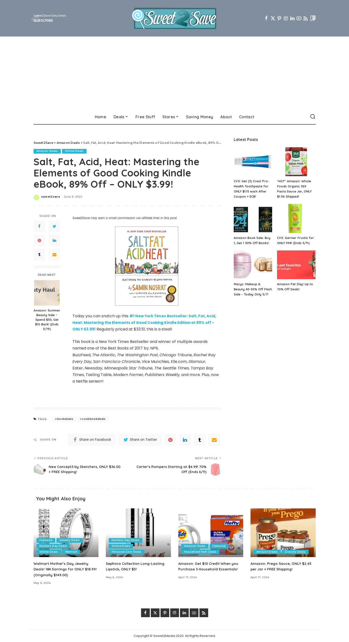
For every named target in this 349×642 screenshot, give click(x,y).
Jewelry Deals (70, 540)
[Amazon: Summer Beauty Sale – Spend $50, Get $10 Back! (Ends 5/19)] (47, 293)
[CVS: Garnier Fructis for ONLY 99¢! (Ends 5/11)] (296, 218)
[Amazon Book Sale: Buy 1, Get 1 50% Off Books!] (253, 218)
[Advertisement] (175, 73)
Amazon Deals (47, 151)
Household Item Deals (200, 551)
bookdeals (65, 419)
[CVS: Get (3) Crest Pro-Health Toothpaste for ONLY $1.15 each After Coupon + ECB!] (253, 161)
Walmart (71, 551)
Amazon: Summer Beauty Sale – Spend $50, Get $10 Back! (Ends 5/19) (47, 319)
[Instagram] (286, 18)
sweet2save (50, 196)
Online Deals (74, 151)
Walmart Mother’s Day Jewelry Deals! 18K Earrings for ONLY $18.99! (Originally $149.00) (63, 569)
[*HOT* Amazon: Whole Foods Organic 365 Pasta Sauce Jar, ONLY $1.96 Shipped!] (296, 161)
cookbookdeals (94, 419)
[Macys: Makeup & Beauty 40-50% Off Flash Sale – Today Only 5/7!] (253, 264)
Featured (46, 540)
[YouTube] (298, 18)
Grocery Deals (295, 551)
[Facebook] (266, 18)
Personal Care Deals (127, 551)
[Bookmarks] (312, 18)
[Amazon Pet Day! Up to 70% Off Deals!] (296, 264)
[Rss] (305, 18)
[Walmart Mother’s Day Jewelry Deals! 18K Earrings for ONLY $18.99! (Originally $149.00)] (66, 532)
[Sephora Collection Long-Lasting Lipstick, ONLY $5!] (138, 532)
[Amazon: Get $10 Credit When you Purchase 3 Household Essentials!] (210, 532)
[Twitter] (272, 18)
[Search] (313, 117)
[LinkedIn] (292, 18)
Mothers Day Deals (53, 546)
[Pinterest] (279, 18)
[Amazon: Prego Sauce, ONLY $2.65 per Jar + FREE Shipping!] (283, 532)
